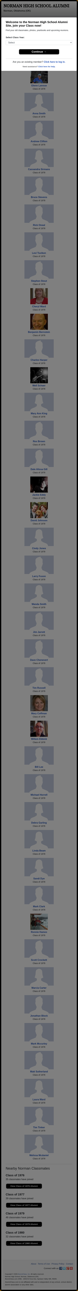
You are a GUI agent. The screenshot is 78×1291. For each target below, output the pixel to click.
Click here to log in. (54, 62)
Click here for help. (46, 66)
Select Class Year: (15, 37)
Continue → (39, 51)
